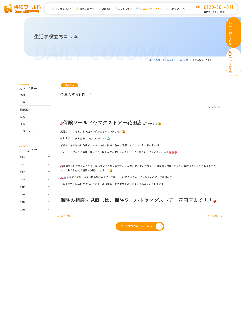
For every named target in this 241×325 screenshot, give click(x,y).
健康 (22, 102)
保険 (22, 95)
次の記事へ (214, 216)
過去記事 (184, 60)
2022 (22, 164)
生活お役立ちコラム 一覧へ (136, 226)
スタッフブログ (175, 8)
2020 (23, 179)
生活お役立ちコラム (148, 8)
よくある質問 (123, 8)
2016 (22, 209)
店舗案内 (104, 8)
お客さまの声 (84, 8)
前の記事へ (65, 216)
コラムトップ (27, 131)
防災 (22, 117)
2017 (22, 202)
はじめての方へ (61, 8)
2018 (22, 194)
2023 (22, 157)
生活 (22, 124)
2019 (22, 187)
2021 (22, 172)
